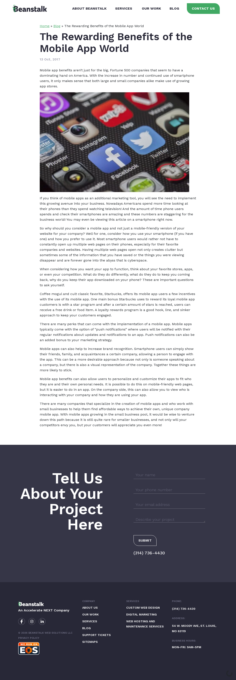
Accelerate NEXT (38, 610)
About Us (90, 607)
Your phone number (154, 490)
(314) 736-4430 (149, 552)
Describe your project (155, 519)
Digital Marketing (141, 614)
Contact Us (203, 8)
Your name (145, 475)
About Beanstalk (89, 8)
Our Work (151, 8)
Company (88, 601)
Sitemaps (90, 641)
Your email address (153, 504)
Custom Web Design (143, 607)
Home (45, 26)
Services (123, 8)
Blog (174, 8)
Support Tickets (96, 635)
